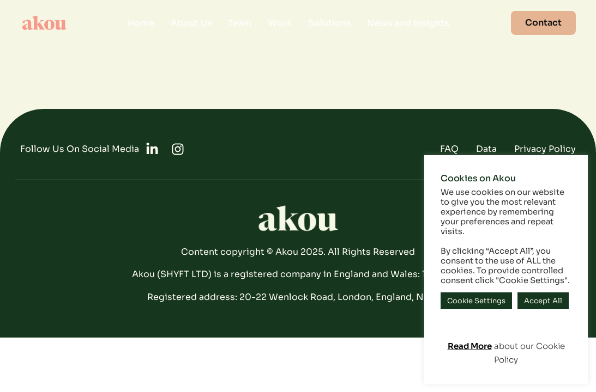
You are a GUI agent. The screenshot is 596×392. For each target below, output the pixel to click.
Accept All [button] (543, 300)
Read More (470, 346)
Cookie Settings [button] (476, 300)
